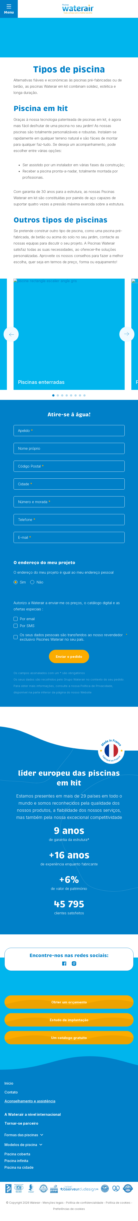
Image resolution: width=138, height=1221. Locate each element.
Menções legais (53, 1203)
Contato (11, 1096)
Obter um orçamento (69, 1002)
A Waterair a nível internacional (32, 1118)
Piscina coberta (17, 1158)
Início (8, 1087)
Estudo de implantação (69, 1020)
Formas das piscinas (21, 1139)
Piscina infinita (16, 1165)
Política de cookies (118, 1203)
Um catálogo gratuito (69, 1038)
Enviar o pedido (69, 661)
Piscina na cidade (19, 1171)
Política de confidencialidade (84, 1203)
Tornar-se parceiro (21, 1127)
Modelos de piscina (20, 1149)
